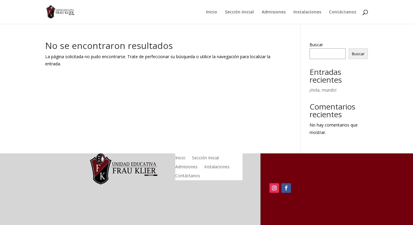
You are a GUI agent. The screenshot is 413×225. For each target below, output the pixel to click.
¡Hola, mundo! (323, 90)
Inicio (211, 12)
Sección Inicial (239, 12)
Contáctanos (342, 12)
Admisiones (274, 12)
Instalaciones (307, 12)
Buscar (316, 44)
